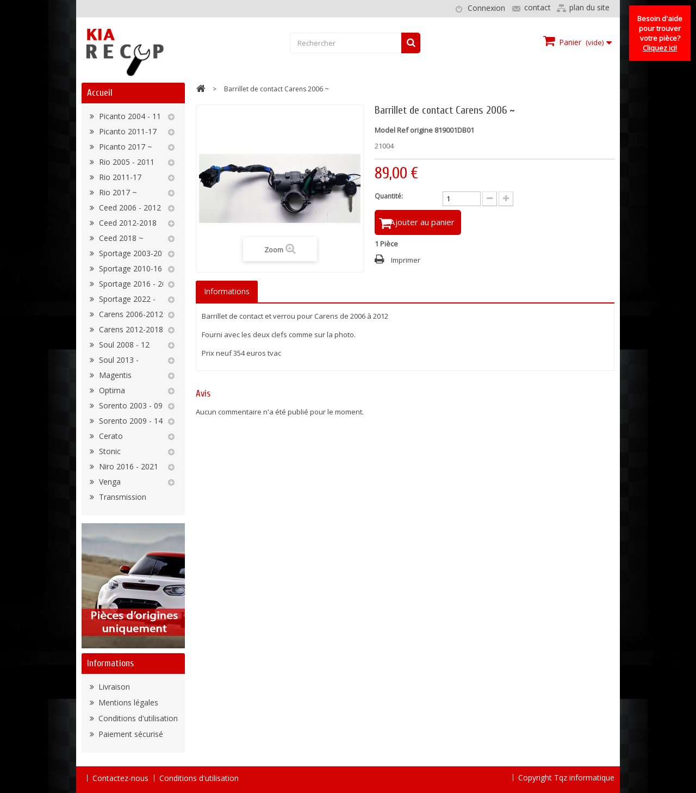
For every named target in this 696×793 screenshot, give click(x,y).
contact (537, 7)
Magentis (114, 375)
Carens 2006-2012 (130, 314)
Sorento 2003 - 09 (130, 405)
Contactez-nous (120, 778)
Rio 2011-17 (119, 177)
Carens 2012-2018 (130, 329)
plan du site (589, 7)
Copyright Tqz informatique (566, 777)
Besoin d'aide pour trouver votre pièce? (659, 33)
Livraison (113, 687)
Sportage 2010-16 (129, 268)
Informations (110, 663)
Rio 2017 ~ (117, 192)
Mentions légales (127, 702)
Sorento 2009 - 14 (130, 421)
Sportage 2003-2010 (134, 253)
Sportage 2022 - (126, 299)
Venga (109, 481)
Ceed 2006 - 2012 (129, 207)
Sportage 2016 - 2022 (136, 283)
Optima (111, 390)
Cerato (110, 436)
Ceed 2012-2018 (127, 223)
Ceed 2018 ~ (120, 238)
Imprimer (405, 262)
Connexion (486, 8)
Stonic (109, 451)
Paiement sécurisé (129, 734)
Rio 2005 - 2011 (125, 162)
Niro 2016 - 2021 (127, 466)
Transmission (121, 497)
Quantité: (389, 196)
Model (385, 130)
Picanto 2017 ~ (124, 146)
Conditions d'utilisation (137, 718)
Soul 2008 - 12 (123, 344)
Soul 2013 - (118, 360)
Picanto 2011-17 (127, 131)
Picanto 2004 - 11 (129, 116)
